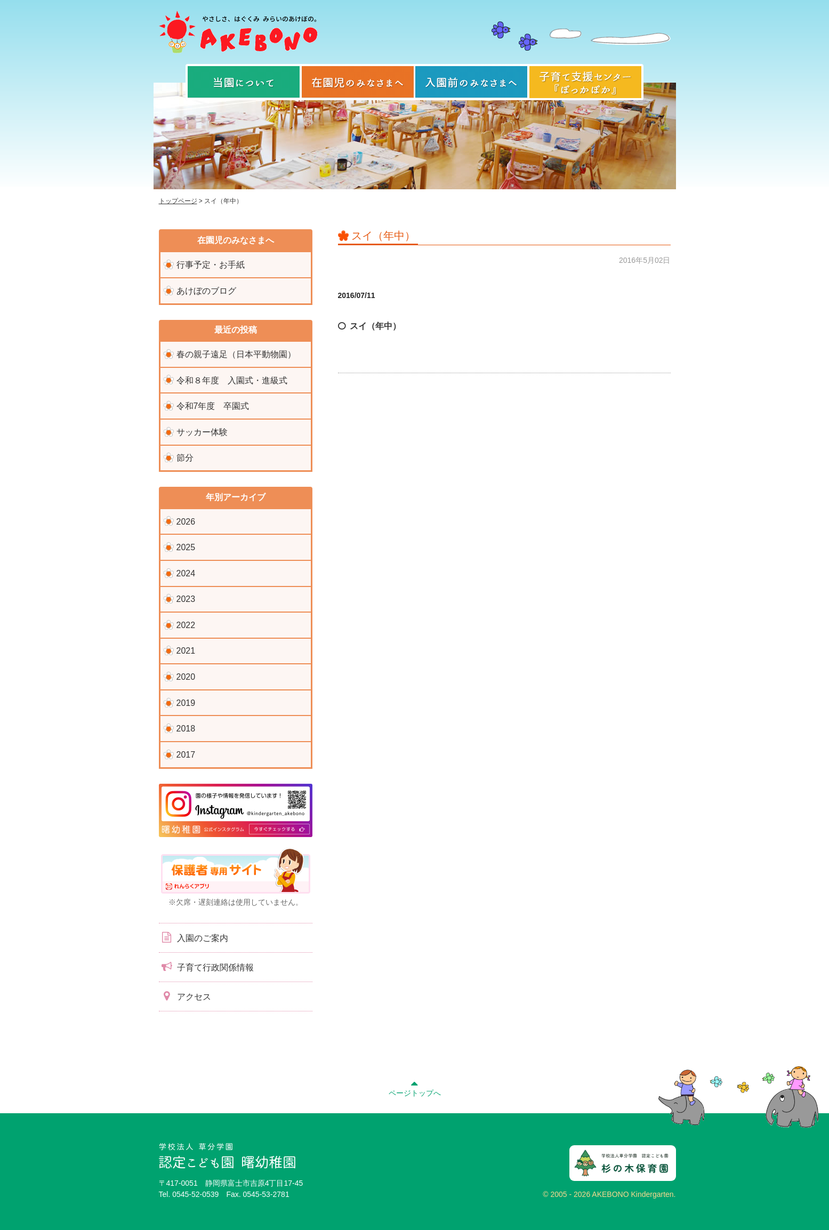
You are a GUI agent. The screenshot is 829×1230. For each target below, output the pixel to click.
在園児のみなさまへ (358, 82)
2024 (186, 573)
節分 (185, 457)
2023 (186, 599)
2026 (186, 521)
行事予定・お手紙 (210, 264)
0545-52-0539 (195, 1194)
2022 (186, 625)
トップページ (178, 201)
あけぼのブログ (206, 290)
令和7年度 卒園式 (212, 406)
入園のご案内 (193, 937)
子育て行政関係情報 (206, 966)
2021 (186, 650)
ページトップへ (415, 1087)
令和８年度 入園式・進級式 (231, 380)
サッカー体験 (202, 432)
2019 (186, 703)
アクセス (185, 996)
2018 (186, 728)
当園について (244, 82)
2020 (186, 676)
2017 (186, 754)
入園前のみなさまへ (471, 82)
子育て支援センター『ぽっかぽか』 (585, 82)
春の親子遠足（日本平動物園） (236, 354)
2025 (186, 547)
